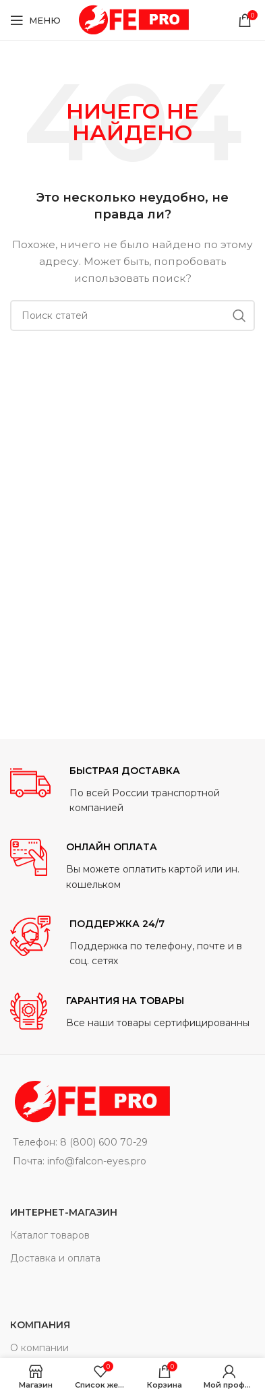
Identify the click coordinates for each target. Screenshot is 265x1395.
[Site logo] (132, 19)
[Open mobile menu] (35, 20)
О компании (39, 1348)
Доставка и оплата (55, 1258)
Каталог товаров (50, 1235)
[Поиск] (132, 315)
